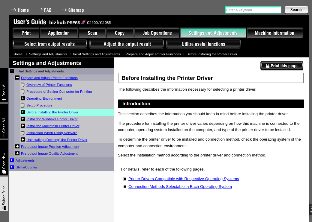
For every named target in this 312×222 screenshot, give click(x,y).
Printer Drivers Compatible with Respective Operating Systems (183, 179)
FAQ (46, 10)
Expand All (4, 85)
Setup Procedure (39, 105)
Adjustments (25, 160)
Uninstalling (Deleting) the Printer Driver (56, 140)
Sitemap (73, 10)
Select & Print (4, 194)
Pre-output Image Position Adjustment (50, 146)
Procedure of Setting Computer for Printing (59, 91)
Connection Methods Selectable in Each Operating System (180, 186)
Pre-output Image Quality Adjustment (49, 153)
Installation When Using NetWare (51, 133)
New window (4, 157)
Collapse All (4, 121)
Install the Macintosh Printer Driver (52, 126)
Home (20, 10)
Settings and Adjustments (48, 54)
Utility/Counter (27, 167)
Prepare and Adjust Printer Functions (153, 54)
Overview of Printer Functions (49, 84)
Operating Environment (44, 98)
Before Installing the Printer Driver (52, 112)
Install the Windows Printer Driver (52, 119)
